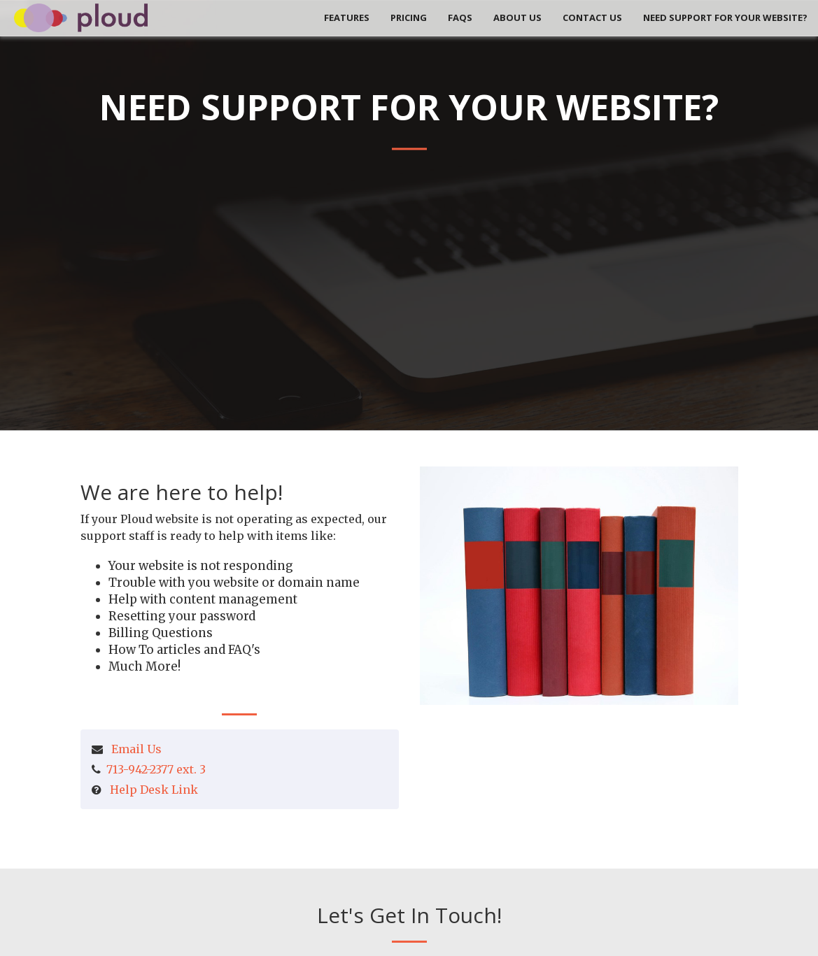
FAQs (460, 17)
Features (346, 17)
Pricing (408, 17)
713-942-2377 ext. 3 (156, 769)
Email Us (136, 749)
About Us (517, 17)
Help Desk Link (154, 790)
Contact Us (592, 17)
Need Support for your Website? (725, 17)
